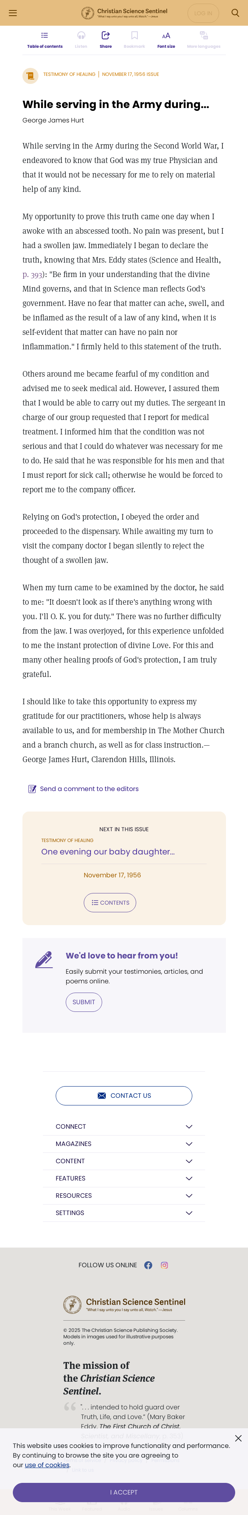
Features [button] (70, 1178)
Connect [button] (71, 1126)
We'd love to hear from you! (122, 955)
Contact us (124, 1096)
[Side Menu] (12, 13)
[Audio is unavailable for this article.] (81, 40)
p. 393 (32, 274)
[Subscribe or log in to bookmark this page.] (134, 40)
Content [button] (70, 1161)
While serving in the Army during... (115, 104)
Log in (203, 13)
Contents (110, 902)
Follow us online (108, 1265)
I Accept (124, 1492)
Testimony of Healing (69, 74)
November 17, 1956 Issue (130, 74)
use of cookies (47, 1465)
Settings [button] (70, 1212)
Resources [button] (74, 1195)
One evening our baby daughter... (108, 851)
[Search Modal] (235, 13)
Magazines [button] (73, 1143)
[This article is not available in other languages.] (204, 40)
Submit (84, 1002)
